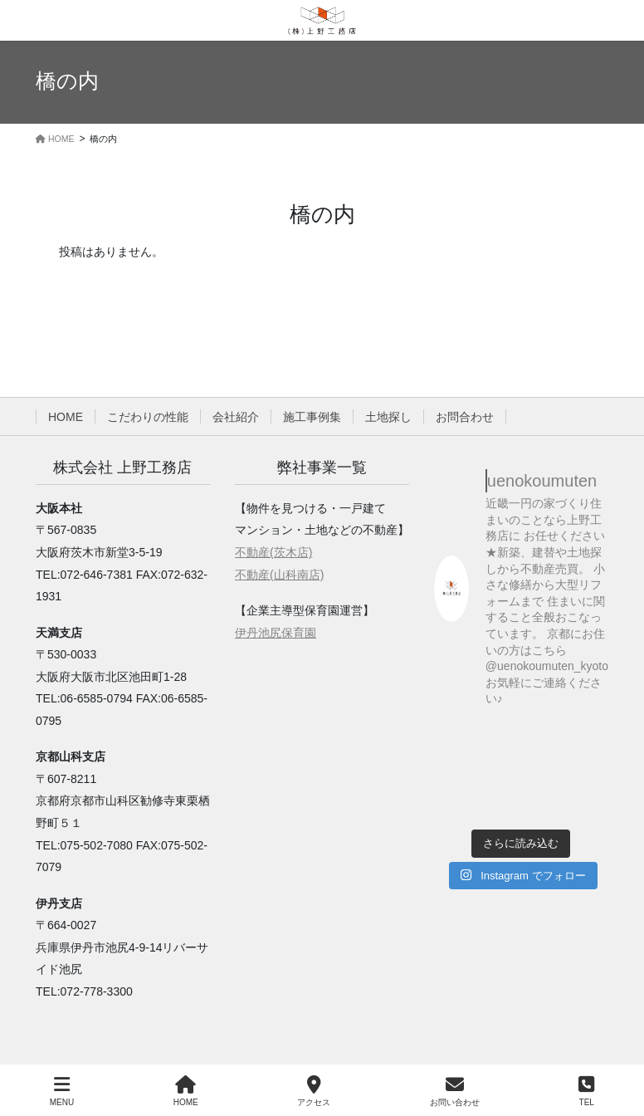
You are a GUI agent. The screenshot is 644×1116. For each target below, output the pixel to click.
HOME (65, 416)
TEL (586, 1091)
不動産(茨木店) (273, 552)
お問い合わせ (455, 1091)
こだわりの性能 (147, 416)
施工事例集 (312, 416)
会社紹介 (235, 416)
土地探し (388, 416)
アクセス (313, 1091)
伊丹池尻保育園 (275, 632)
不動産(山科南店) (279, 574)
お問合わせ (465, 416)
